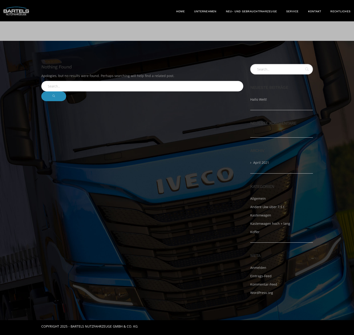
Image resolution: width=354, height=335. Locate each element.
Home (180, 11)
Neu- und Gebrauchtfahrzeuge (251, 11)
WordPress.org (261, 292)
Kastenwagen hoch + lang (270, 223)
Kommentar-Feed (263, 284)
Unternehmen (205, 11)
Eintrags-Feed (261, 276)
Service (292, 11)
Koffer (255, 232)
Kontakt (314, 11)
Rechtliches (340, 11)
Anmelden (258, 267)
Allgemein (258, 198)
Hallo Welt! (258, 99)
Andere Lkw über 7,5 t (267, 207)
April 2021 (261, 162)
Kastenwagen (260, 215)
